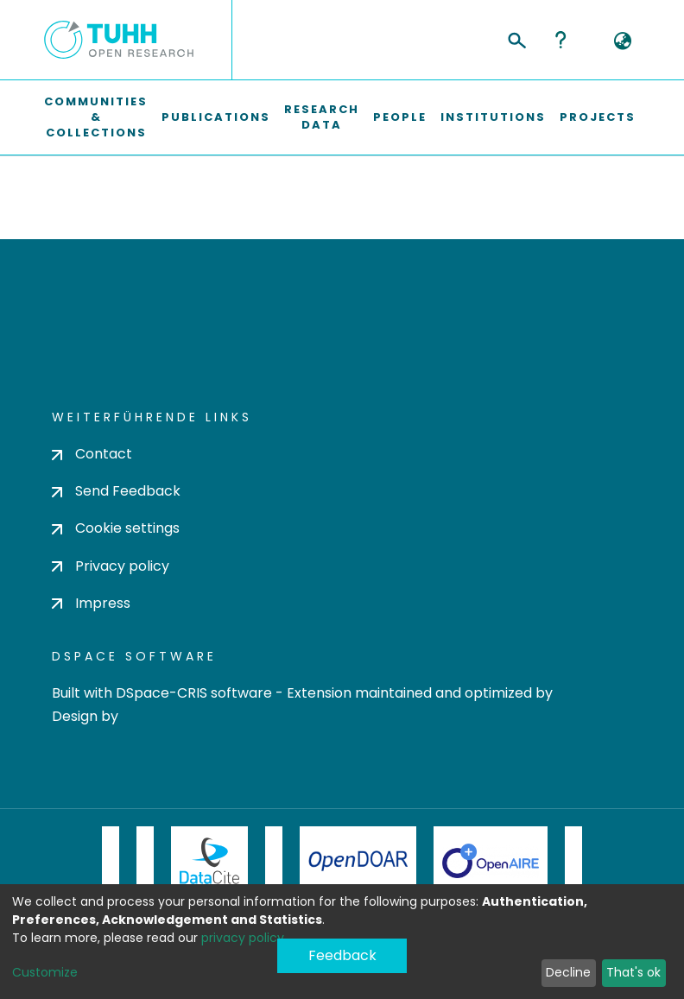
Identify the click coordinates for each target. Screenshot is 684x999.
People (400, 117)
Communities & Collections (96, 117)
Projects (598, 117)
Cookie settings (116, 528)
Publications (216, 117)
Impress (91, 603)
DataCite (209, 861)
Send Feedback (116, 491)
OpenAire (490, 861)
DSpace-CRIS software (194, 693)
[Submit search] (516, 38)
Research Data (321, 117)
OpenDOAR (358, 860)
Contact (92, 454)
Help (560, 40)
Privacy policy (110, 566)
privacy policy (242, 937)
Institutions (493, 117)
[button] (622, 41)
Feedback (342, 955)
